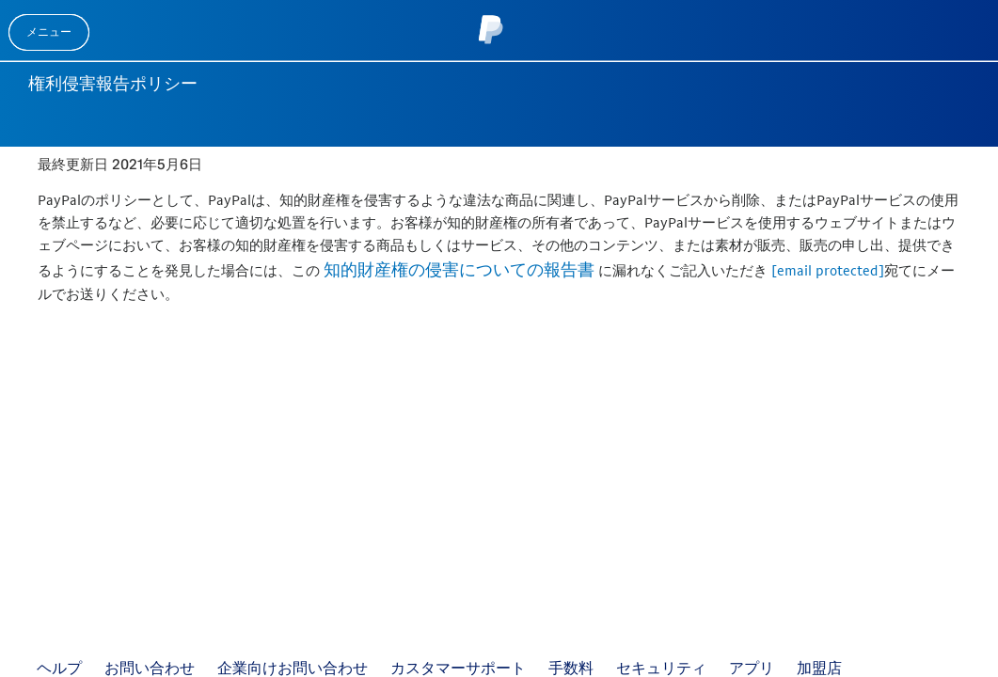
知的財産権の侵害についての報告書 (459, 269)
